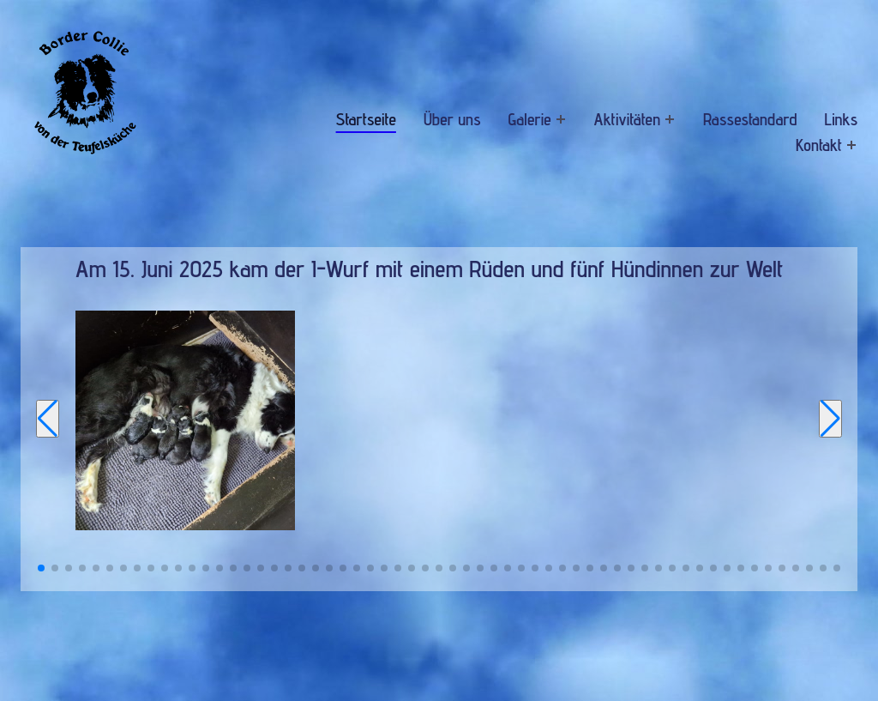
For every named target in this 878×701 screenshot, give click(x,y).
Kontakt (819, 145)
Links (841, 119)
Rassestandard (750, 119)
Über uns (452, 119)
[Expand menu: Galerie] (560, 118)
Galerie (529, 119)
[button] (41, 568)
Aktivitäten (627, 119)
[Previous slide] (47, 419)
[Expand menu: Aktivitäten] (670, 118)
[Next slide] (830, 419)
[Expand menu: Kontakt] (851, 144)
